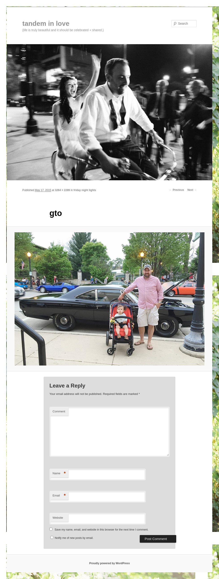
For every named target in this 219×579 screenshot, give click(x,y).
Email (59, 495)
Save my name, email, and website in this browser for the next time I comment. (101, 529)
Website (58, 517)
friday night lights (84, 190)
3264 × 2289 (62, 190)
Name (59, 473)
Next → (192, 190)
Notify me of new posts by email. (74, 538)
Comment (59, 411)
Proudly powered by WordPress (109, 563)
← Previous (176, 190)
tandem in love (45, 23)
